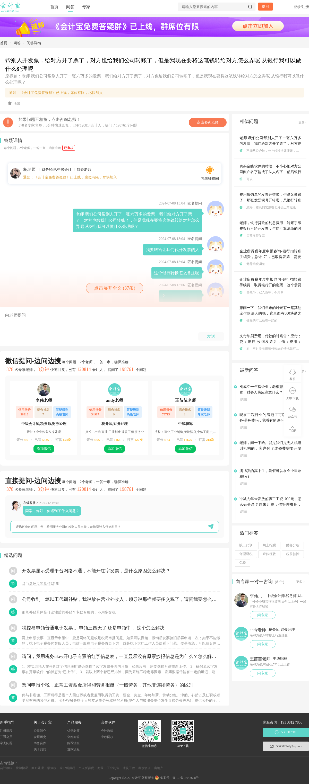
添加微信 (44, 449)
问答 (70, 7)
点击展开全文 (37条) (114, 288)
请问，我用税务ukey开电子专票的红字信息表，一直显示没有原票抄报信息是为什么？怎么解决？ (121, 656)
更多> (302, 122)
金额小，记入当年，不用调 (261, 292)
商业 (100, 768)
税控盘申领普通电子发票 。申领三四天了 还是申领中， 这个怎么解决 (93, 627)
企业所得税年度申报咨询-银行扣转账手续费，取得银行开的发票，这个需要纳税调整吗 (270, 285)
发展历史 (40, 737)
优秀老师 (73, 731)
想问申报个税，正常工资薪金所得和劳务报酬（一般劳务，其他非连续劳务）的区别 (107, 685)
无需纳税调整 (252, 264)
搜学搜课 (22, 768)
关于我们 (40, 749)
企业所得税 (67, 768)
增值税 (51, 768)
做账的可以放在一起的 (258, 320)
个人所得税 (86, 768)
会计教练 (107, 731)
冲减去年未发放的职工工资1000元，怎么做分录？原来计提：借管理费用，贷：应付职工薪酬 (270, 504)
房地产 (158, 768)
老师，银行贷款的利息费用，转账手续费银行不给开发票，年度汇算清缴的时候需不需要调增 (270, 228)
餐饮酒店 (144, 768)
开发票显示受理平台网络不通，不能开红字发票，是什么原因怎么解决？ (96, 570)
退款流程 (73, 749)
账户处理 (37, 768)
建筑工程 (129, 768)
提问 (265, 6)
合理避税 (246, 554)
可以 (246, 179)
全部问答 (73, 737)
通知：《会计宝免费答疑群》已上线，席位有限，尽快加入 (56, 93)
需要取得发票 (252, 235)
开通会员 (6, 737)
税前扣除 (292, 554)
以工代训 (246, 545)
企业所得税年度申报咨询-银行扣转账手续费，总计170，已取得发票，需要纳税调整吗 (270, 256)
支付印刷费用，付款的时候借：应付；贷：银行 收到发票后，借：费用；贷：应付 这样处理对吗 (270, 341)
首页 (54, 7)
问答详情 (34, 43)
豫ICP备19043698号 (186, 778)
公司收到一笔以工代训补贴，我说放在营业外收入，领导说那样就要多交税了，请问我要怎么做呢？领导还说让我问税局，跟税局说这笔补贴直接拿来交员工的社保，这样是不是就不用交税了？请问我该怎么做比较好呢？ (121, 599)
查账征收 (269, 554)
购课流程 (73, 743)
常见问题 (6, 743)
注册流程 (6, 731)
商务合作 (40, 743)
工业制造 (113, 768)
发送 (211, 336)
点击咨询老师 (208, 122)
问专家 (262, 615)
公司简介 (40, 731)
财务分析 (292, 545)
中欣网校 (107, 737)
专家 (86, 7)
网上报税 (269, 545)
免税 (242, 563)
